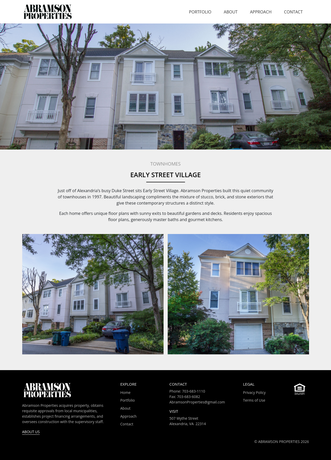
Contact (293, 12)
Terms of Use (254, 400)
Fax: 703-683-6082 (185, 396)
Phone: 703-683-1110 (187, 391)
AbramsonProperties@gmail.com (197, 402)
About (230, 12)
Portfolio (200, 12)
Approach (261, 12)
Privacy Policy (254, 392)
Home (125, 392)
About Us (31, 431)
